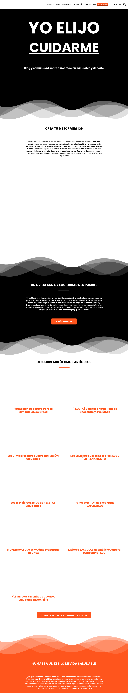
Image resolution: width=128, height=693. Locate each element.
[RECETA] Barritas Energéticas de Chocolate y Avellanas (94, 410)
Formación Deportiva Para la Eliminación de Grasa (33, 410)
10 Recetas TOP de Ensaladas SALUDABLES (94, 504)
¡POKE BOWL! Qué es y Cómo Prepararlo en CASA (33, 551)
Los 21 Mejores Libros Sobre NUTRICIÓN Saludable (33, 457)
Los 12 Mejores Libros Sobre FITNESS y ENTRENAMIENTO (94, 457)
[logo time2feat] (13, 2)
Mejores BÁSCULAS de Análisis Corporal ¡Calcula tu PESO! (94, 551)
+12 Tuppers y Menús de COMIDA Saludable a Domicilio (33, 598)
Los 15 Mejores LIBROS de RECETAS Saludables (33, 504)
